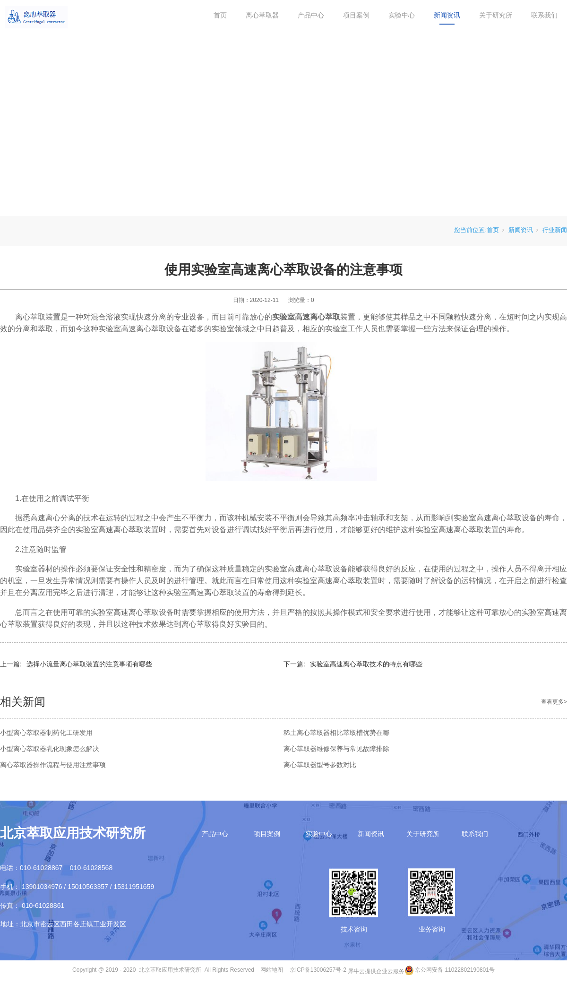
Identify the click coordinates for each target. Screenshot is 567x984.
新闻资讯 (447, 15)
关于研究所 (495, 15)
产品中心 (311, 15)
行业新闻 (554, 229)
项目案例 (356, 15)
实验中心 (401, 15)
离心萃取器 (262, 15)
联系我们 (544, 15)
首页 (220, 15)
